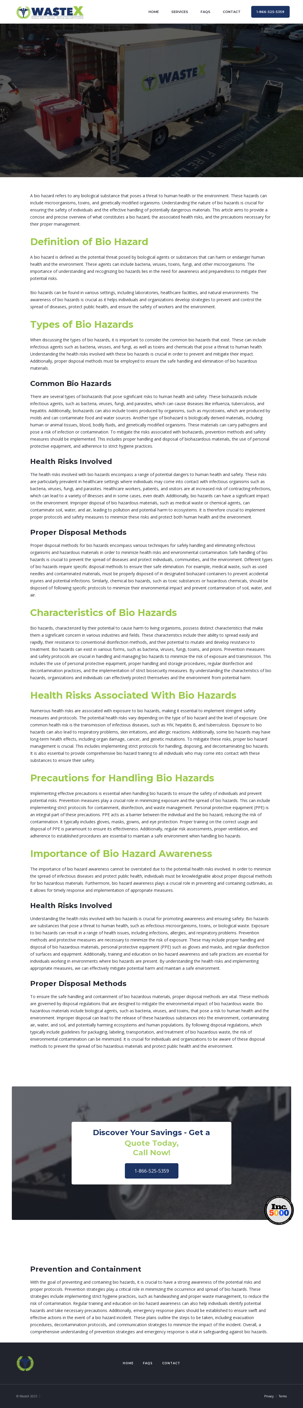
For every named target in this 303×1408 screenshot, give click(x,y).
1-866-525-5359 (151, 1171)
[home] (49, 11)
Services (179, 12)
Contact (171, 1363)
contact (232, 12)
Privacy (269, 1396)
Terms (283, 1396)
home (154, 12)
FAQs (205, 12)
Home (128, 1363)
